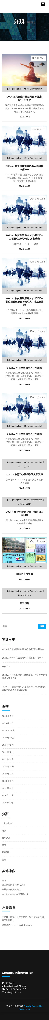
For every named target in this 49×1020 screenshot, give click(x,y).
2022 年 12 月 (8, 737)
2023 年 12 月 (8, 730)
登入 (4, 880)
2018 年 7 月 (7, 802)
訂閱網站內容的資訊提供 (13, 885)
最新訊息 (24, 603)
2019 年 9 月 (7, 788)
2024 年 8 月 (8, 716)
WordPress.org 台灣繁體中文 (15, 894)
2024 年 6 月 (8, 723)
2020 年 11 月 (8, 766)
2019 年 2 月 (7, 795)
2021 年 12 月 (8, 745)
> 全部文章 (7, 823)
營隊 (4, 845)
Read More (24, 116)
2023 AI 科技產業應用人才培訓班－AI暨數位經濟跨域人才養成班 (24, 676)
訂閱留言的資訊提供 (11, 889)
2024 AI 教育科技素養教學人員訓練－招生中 (22, 658)
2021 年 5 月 (7, 759)
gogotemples (15, 89)
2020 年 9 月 (8, 773)
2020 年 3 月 (8, 781)
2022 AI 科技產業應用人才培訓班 (24, 367)
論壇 (4, 859)
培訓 (4, 830)
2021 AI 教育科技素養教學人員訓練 (24, 474)
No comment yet (34, 89)
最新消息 (6, 838)
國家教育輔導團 (24, 574)
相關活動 (6, 852)
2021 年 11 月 (7, 752)
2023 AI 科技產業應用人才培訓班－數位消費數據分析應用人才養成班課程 (24, 301)
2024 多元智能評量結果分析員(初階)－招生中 (23, 649)
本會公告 (6, 666)
